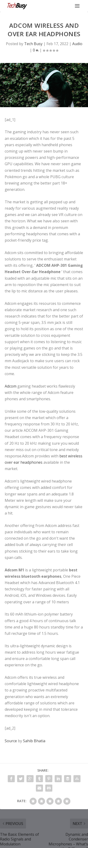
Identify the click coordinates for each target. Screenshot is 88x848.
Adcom (10, 386)
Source (11, 740)
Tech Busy (33, 43)
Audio (77, 43)
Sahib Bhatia (34, 740)
